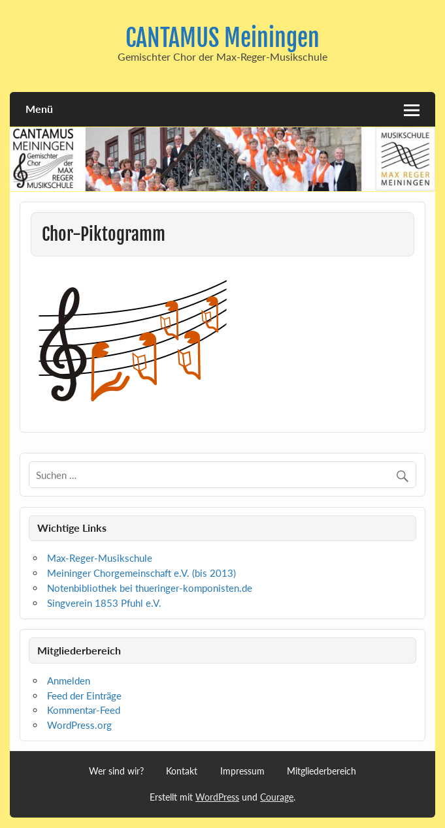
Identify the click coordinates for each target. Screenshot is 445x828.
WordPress (217, 797)
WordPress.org (79, 725)
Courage (276, 797)
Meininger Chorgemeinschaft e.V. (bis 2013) (141, 573)
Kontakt (181, 771)
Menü (39, 108)
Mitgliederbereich (321, 771)
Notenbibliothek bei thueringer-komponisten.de (149, 588)
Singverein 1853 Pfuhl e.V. (104, 603)
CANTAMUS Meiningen (222, 38)
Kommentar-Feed (83, 710)
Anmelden (68, 680)
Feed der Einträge (84, 695)
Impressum (242, 771)
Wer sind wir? (116, 771)
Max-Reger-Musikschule (99, 558)
